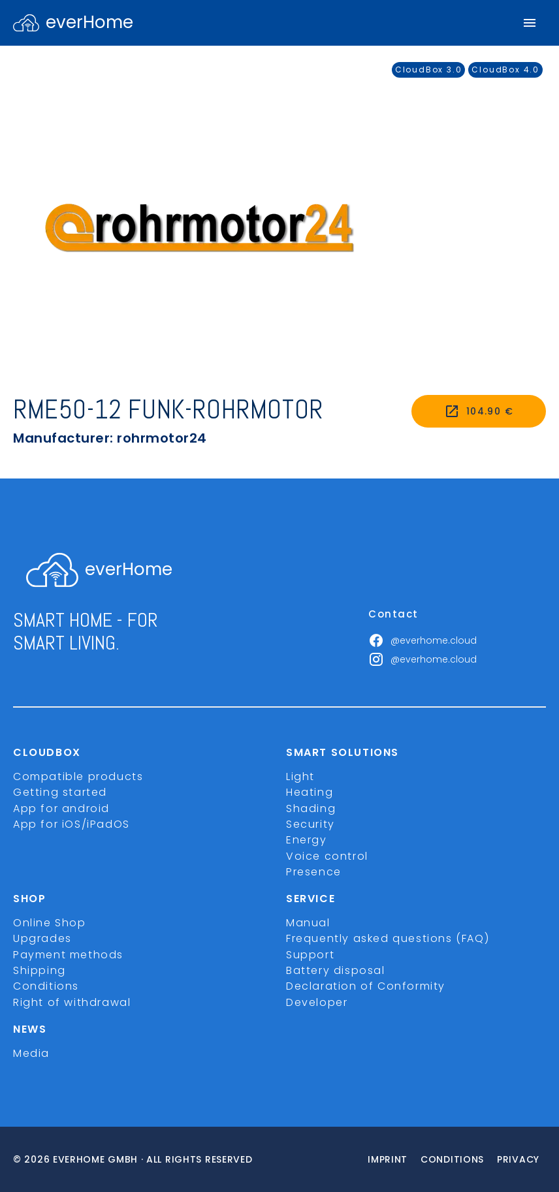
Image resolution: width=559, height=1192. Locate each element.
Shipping (39, 970)
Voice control (327, 856)
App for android (61, 808)
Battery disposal (335, 970)
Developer (316, 1002)
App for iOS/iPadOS (71, 824)
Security (310, 824)
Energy (306, 839)
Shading (311, 808)
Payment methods (68, 954)
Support (310, 954)
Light (300, 776)
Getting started (60, 792)
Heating (309, 792)
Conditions (46, 986)
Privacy (518, 1159)
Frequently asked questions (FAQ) (387, 938)
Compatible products (78, 776)
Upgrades (42, 938)
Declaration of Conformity (365, 986)
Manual (308, 922)
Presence (314, 871)
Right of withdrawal (72, 1002)
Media (31, 1053)
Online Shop (49, 922)
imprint (387, 1159)
